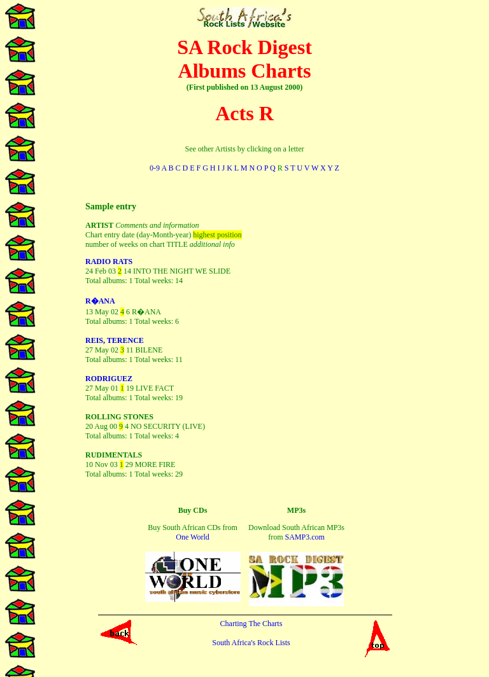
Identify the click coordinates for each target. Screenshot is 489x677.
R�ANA (100, 301)
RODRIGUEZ (108, 378)
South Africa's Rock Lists (251, 642)
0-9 (155, 168)
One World (192, 537)
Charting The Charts (251, 623)
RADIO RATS (108, 261)
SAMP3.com (304, 537)
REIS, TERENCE (114, 340)
